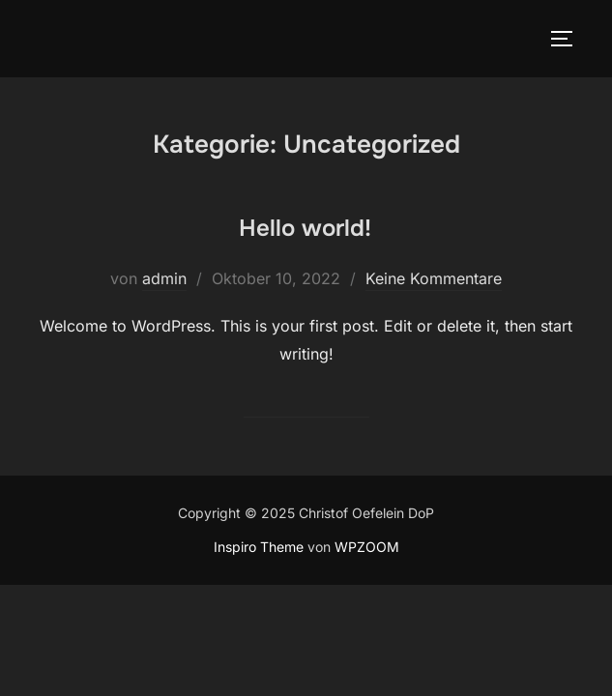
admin (164, 278)
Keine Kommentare (433, 278)
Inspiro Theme (259, 546)
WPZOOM (367, 546)
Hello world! (305, 228)
